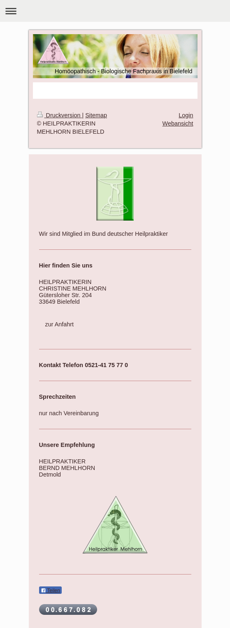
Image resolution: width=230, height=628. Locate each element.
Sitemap (96, 115)
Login (186, 115)
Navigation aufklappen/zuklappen (115, 11)
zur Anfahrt (59, 324)
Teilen (50, 590)
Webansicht (178, 123)
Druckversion (59, 115)
